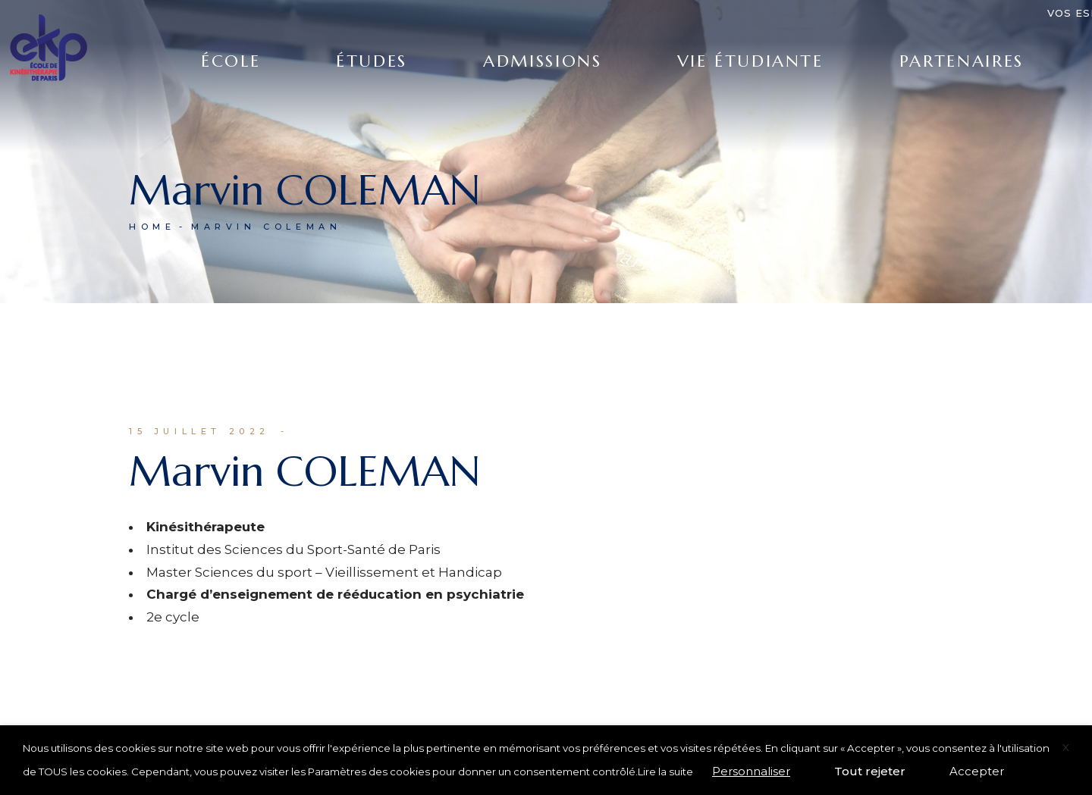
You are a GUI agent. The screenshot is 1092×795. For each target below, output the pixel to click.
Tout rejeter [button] (869, 771)
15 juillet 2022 (199, 431)
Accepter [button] (976, 771)
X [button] (1065, 747)
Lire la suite (665, 771)
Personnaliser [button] (751, 771)
